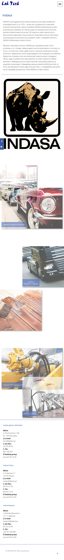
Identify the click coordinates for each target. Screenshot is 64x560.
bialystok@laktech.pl (10, 521)
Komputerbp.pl (24, 551)
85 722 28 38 (8, 526)
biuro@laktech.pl (9, 441)
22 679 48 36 (8, 446)
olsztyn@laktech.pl (10, 481)
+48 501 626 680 (9, 532)
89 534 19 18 (8, 492)
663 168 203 (7, 451)
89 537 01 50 (8, 486)
